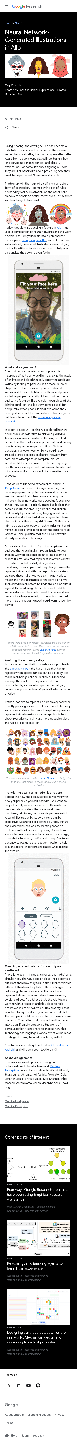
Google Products (39, 1415)
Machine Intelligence (17, 1101)
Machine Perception (16, 1106)
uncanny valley (19, 669)
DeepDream (12, 488)
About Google (14, 1415)
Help (11, 1436)
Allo (59, 228)
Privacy (60, 1415)
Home (8, 23)
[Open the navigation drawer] (6, 6)
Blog (17, 23)
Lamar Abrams (48, 649)
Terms (9, 1423)
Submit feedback (32, 1435)
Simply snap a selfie (34, 240)
